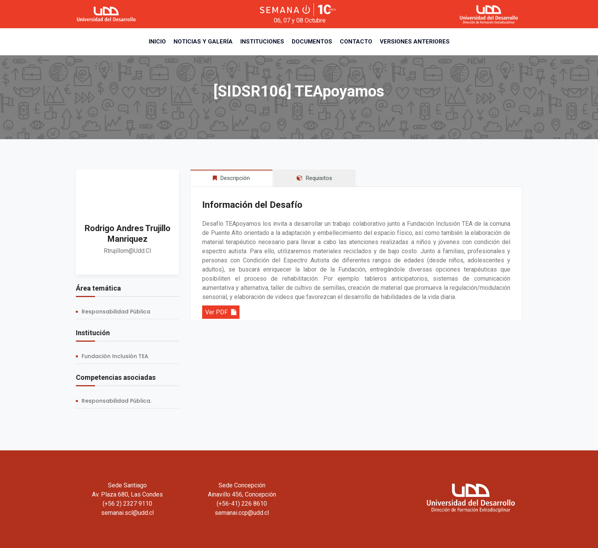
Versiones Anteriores (415, 41)
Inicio (157, 41)
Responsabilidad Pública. (116, 400)
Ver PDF (220, 312)
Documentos (312, 41)
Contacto (356, 41)
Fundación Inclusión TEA (115, 356)
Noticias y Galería (203, 41)
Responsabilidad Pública (116, 311)
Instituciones (262, 41)
